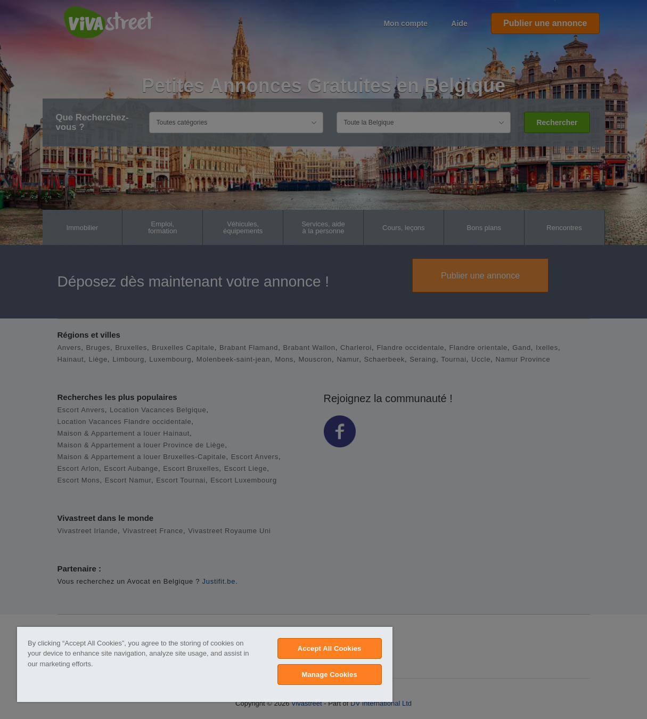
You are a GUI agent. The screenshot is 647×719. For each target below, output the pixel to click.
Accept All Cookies (330, 648)
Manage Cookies (329, 675)
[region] (204, 664)
